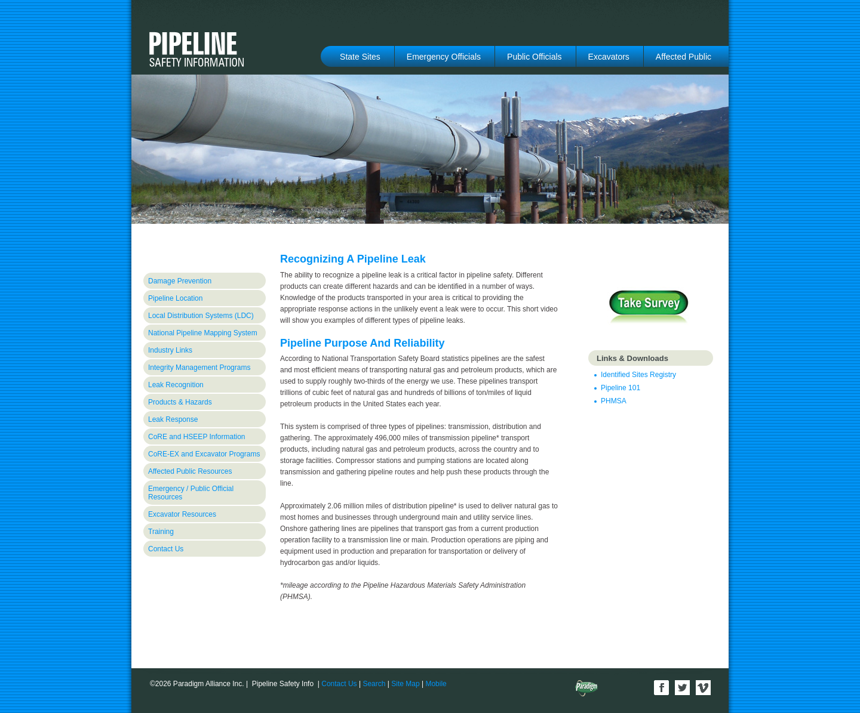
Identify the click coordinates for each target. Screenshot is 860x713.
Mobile (435, 684)
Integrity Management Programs (199, 367)
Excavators (608, 56)
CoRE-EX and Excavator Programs (204, 454)
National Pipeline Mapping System (202, 333)
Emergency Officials (444, 56)
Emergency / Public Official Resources (191, 492)
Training (161, 531)
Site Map (405, 684)
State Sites (360, 56)
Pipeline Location (175, 298)
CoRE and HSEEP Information (196, 437)
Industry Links (170, 350)
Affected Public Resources (190, 471)
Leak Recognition (176, 385)
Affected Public (683, 56)
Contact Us (165, 549)
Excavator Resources (182, 514)
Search (374, 684)
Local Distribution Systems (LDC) (201, 315)
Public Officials (534, 56)
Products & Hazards (180, 402)
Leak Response (173, 419)
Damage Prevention (179, 281)
